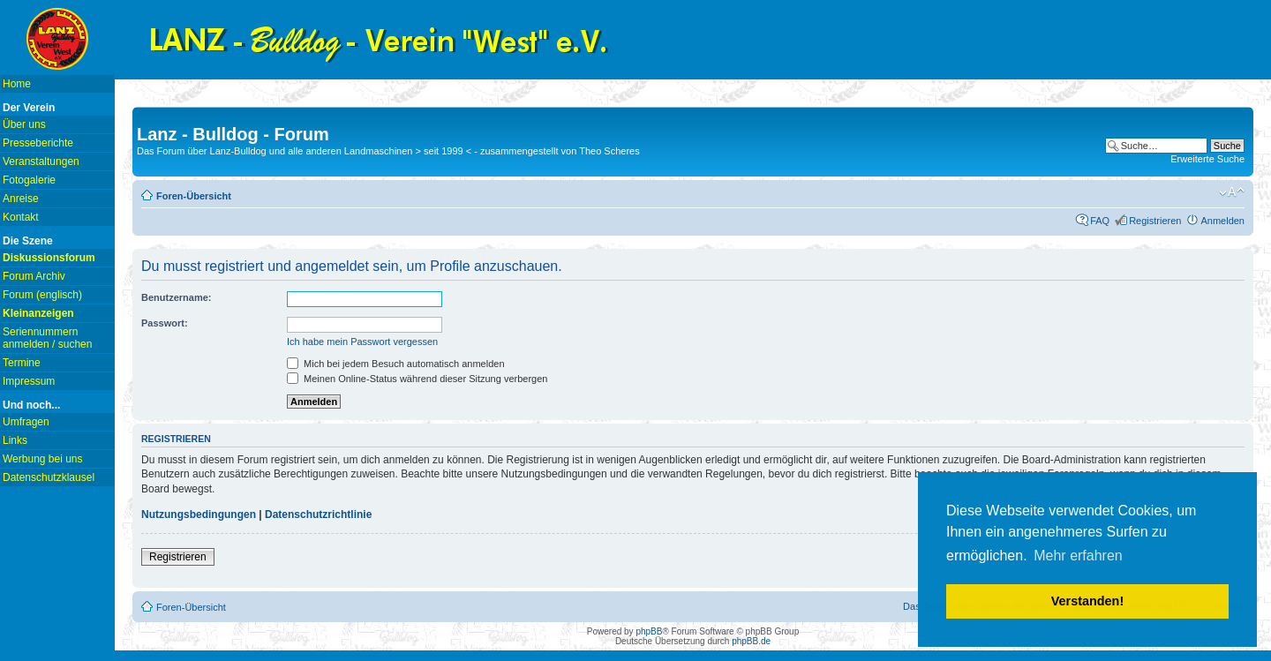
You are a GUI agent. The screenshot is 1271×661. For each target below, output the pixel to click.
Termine (22, 363)
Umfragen (26, 422)
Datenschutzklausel (48, 477)
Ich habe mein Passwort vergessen (362, 341)
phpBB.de (751, 641)
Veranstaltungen (41, 161)
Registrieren (1155, 220)
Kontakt (21, 217)
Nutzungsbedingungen (198, 514)
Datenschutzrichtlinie (318, 514)
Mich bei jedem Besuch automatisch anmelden (396, 363)
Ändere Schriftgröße (1232, 192)
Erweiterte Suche (1207, 159)
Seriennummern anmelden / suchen (47, 338)
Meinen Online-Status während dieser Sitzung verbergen (417, 378)
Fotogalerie (29, 180)
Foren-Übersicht (193, 196)
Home (17, 84)
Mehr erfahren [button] (1078, 555)
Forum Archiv (34, 276)
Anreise (21, 198)
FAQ (1099, 220)
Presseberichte (38, 143)
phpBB (649, 631)
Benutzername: (176, 297)
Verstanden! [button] (1087, 601)
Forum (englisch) (42, 295)
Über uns (24, 124)
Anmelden (1222, 220)
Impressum (29, 381)
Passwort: (164, 323)
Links (15, 440)
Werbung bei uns (43, 459)
